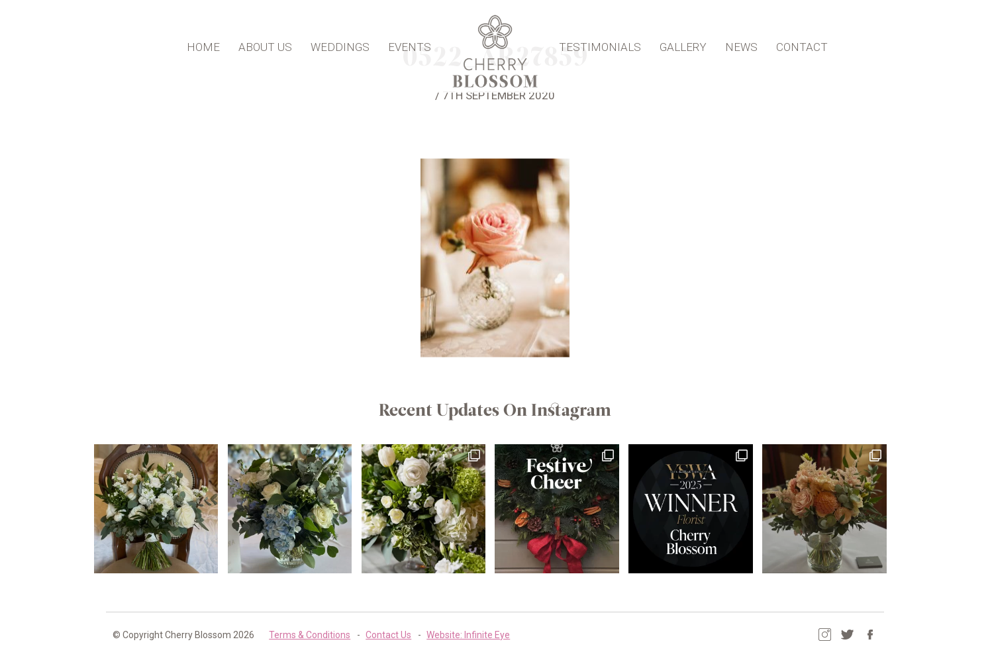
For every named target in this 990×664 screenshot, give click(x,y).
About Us (267, 44)
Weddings (342, 44)
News (739, 44)
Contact (800, 44)
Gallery (681, 44)
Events (411, 44)
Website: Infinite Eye (467, 634)
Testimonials (598, 44)
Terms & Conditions (309, 634)
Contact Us (388, 634)
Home (205, 44)
